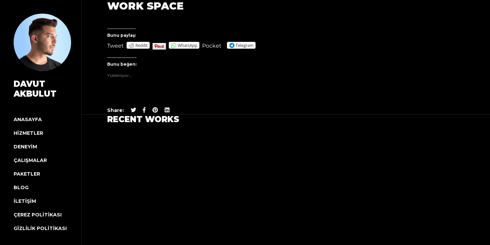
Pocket (212, 46)
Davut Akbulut (35, 89)
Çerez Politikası (38, 215)
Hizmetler (28, 133)
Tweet (115, 45)
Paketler (27, 174)
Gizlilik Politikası (40, 228)
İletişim (25, 201)
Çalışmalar (30, 160)
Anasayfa (28, 119)
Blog (21, 187)
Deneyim (25, 147)
